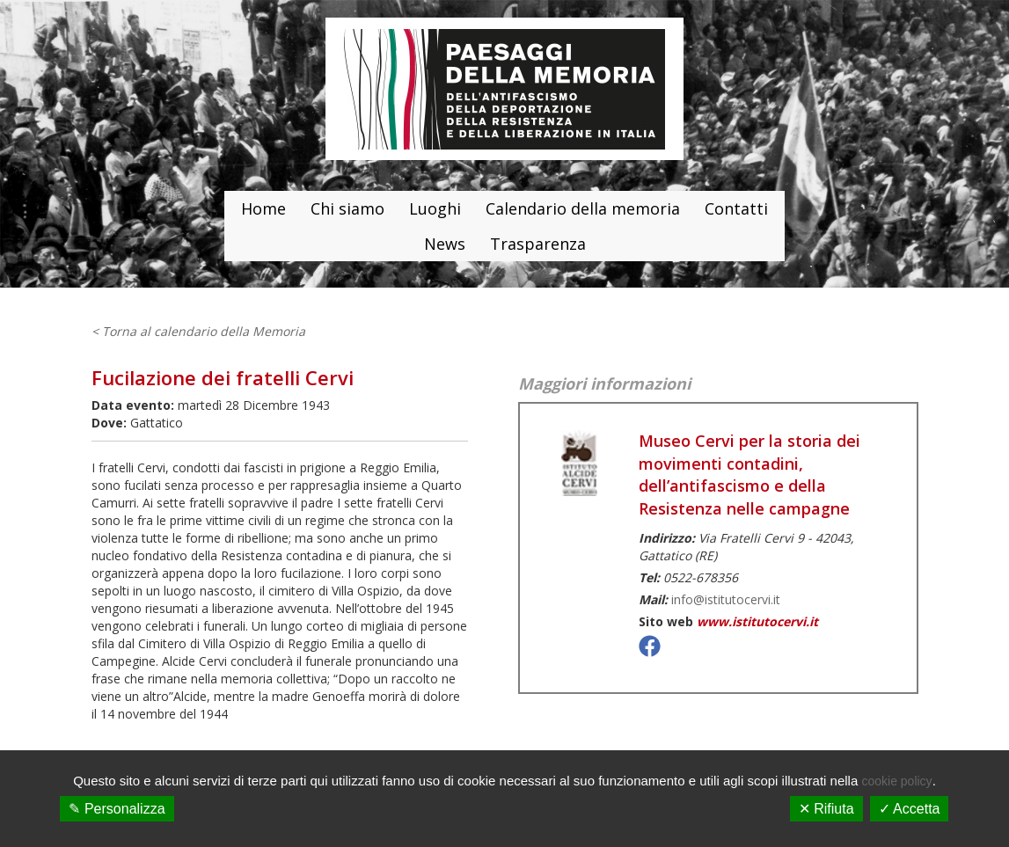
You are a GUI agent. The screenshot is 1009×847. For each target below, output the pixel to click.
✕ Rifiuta (826, 808)
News (444, 243)
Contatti (736, 208)
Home (263, 208)
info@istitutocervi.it (725, 599)
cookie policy (896, 781)
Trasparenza (538, 243)
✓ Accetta (909, 808)
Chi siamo (347, 208)
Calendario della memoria (583, 208)
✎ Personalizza (117, 808)
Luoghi (435, 208)
